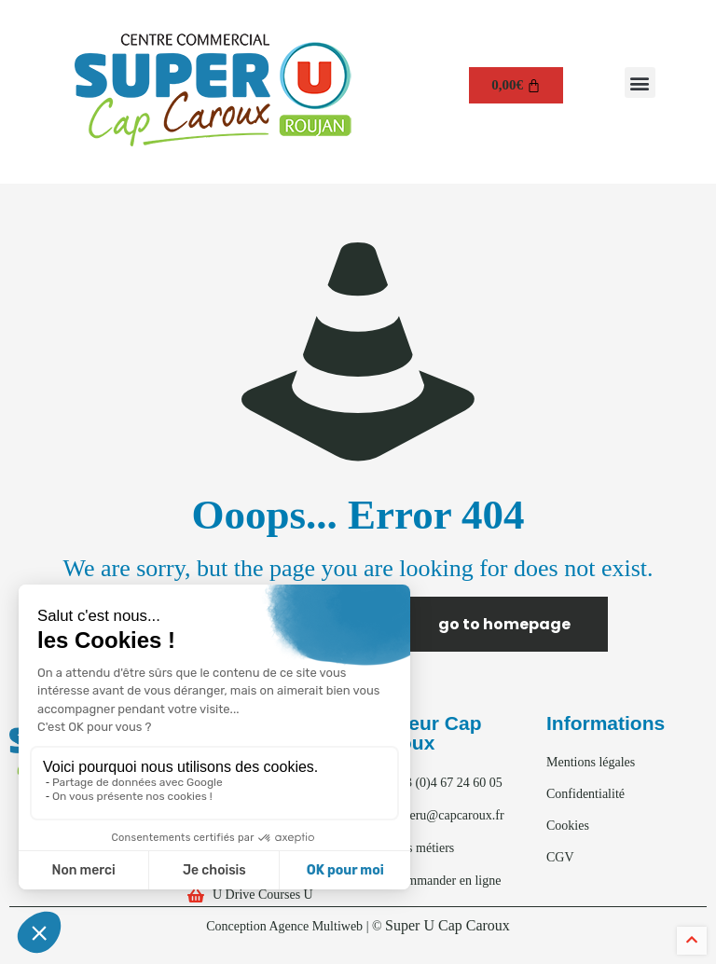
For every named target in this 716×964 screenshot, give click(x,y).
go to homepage (504, 624)
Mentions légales (590, 762)
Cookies (567, 826)
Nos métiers (423, 848)
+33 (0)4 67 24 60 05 (447, 783)
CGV (560, 857)
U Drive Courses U (263, 895)
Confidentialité (585, 794)
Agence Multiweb (315, 926)
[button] (640, 82)
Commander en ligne (446, 881)
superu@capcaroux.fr (448, 815)
